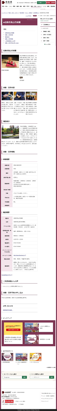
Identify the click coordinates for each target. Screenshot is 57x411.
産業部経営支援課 (8, 310)
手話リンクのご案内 (20, 401)
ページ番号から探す (37, 374)
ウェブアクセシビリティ (47, 398)
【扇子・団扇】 (46, 40)
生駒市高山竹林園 (9, 33)
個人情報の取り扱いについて (48, 393)
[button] (20, 2)
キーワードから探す (10, 374)
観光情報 (22, 12)
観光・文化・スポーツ (14, 12)
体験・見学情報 (9, 39)
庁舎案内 (22, 404)
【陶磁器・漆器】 (47, 31)
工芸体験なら (36, 12)
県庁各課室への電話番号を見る (10, 404)
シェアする (28, 15)
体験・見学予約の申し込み (12, 43)
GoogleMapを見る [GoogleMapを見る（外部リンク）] (6, 275)
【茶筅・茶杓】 (46, 37)
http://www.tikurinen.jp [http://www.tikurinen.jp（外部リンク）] (19, 255)
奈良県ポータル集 (51, 367)
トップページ (5, 12)
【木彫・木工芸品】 (47, 34)
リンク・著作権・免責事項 (48, 395)
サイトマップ (45, 401)
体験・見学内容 (9, 35)
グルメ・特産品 (28, 12)
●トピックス (45, 28)
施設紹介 (7, 37)
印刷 (35, 15)
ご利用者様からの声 (10, 41)
